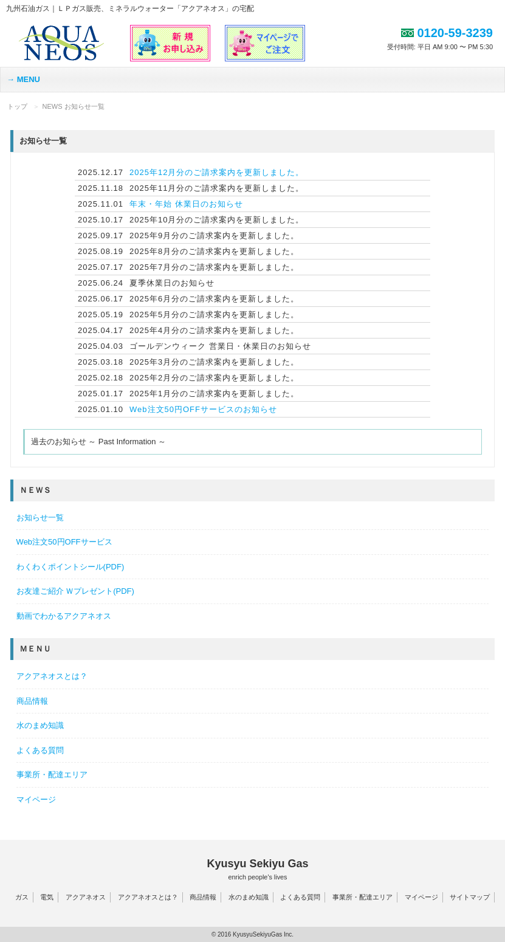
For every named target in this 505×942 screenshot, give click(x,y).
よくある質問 (40, 750)
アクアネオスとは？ (52, 676)
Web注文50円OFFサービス (64, 541)
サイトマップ (470, 897)
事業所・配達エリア (52, 774)
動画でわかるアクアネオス (63, 616)
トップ (17, 106)
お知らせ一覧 (40, 517)
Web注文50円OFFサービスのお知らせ (203, 409)
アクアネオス (86, 897)
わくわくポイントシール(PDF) (70, 566)
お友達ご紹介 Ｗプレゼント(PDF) (75, 591)
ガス (22, 897)
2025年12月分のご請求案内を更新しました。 (216, 172)
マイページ (36, 799)
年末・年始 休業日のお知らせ (186, 203)
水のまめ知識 (40, 725)
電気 (46, 897)
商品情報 (32, 701)
